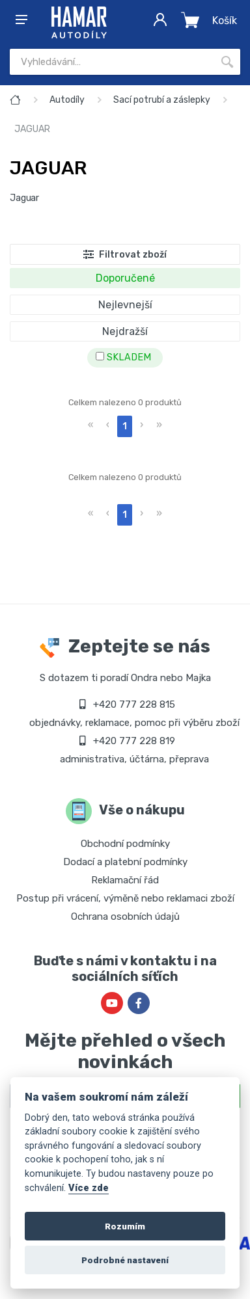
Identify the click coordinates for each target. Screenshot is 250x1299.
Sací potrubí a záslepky (161, 99)
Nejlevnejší (125, 305)
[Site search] (112, 62)
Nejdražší (125, 331)
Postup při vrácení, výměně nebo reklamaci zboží (125, 898)
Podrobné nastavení (125, 1260)
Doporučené (125, 278)
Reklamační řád (125, 880)
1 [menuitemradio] (124, 426)
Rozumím (125, 1226)
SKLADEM (123, 357)
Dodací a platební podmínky (125, 862)
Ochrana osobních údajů (125, 916)
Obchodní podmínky (125, 844)
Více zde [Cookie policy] (88, 1188)
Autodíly (67, 99)
